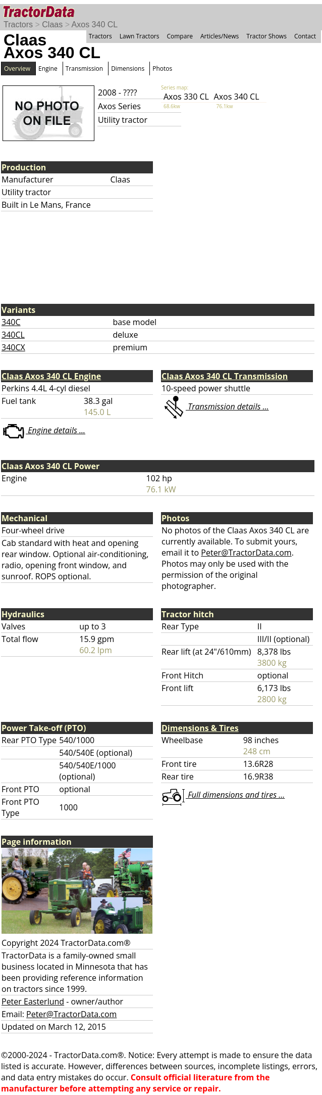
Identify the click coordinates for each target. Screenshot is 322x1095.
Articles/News (219, 36)
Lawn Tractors (139, 36)
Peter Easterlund (33, 1001)
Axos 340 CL (95, 24)
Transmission (84, 68)
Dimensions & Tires (200, 728)
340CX (13, 347)
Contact (305, 36)
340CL (13, 334)
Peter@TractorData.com (246, 552)
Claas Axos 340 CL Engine (51, 376)
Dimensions (127, 68)
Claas (52, 24)
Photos (162, 68)
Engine (48, 68)
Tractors (18, 24)
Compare (180, 36)
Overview (17, 68)
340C (11, 322)
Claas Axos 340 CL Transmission (225, 376)
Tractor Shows (266, 36)
